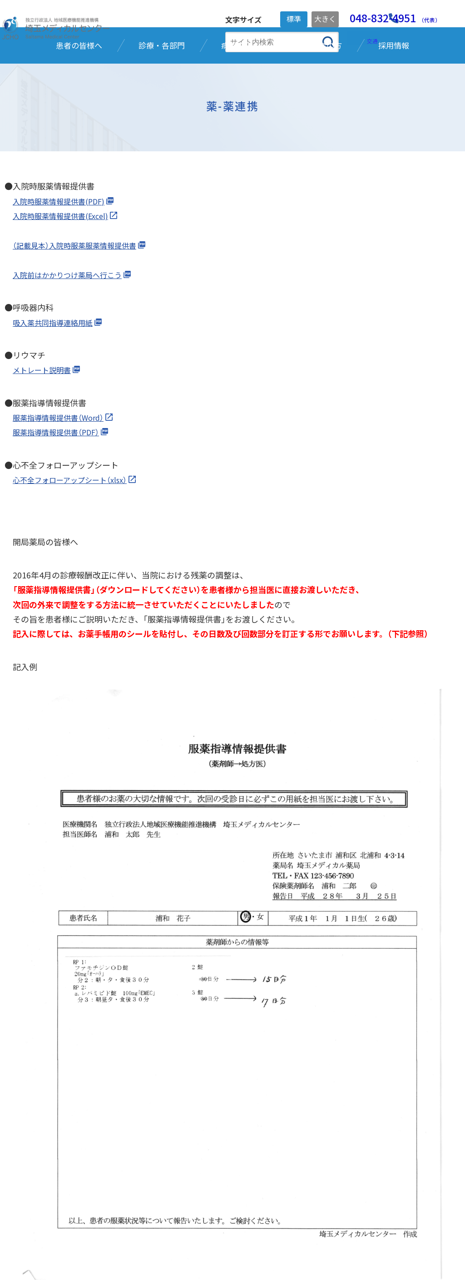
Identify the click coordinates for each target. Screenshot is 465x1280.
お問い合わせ (359, 1249)
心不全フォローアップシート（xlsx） (77, 538)
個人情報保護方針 (113, 1249)
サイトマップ (301, 1249)
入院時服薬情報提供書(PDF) (64, 260)
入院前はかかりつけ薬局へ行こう (74, 333)
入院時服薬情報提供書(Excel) (66, 274)
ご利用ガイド (243, 1249)
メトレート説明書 (45, 428)
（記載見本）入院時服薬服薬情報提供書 (82, 304)
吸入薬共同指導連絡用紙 (58, 381)
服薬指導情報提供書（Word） (64, 476)
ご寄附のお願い (181, 1249)
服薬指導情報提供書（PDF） (61, 491)
